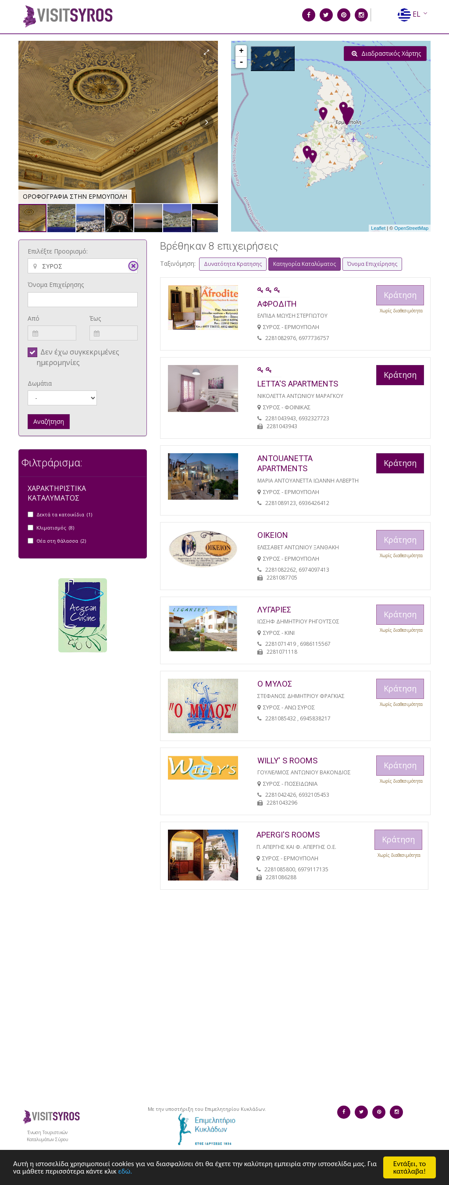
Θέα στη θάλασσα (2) (61, 540)
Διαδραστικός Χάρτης (386, 53)
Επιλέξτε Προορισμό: (58, 251)
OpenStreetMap (411, 228)
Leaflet (378, 228)
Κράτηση (400, 374)
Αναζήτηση (48, 421)
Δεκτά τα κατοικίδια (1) (64, 514)
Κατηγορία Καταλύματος (304, 264)
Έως (95, 318)
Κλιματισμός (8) (55, 527)
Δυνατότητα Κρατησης (233, 264)
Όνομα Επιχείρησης (56, 284)
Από (33, 318)
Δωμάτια (40, 383)
